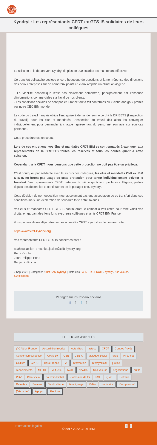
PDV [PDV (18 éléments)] (19, 377)
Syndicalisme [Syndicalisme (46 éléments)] (56, 384)
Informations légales (28, 426)
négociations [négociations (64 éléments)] (120, 370)
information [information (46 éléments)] (79, 363)
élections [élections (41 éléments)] (55, 391)
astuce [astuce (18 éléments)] (92, 348)
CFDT (85, 271)
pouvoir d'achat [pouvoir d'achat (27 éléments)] (55, 377)
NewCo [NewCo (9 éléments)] (83, 370)
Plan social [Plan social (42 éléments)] (33, 377)
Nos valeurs (121, 271)
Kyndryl (61, 271)
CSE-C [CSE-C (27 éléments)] (79, 355)
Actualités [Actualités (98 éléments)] (77, 348)
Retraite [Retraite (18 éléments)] (124, 377)
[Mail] (131, 426)
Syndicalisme (21, 275)
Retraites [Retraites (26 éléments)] (21, 384)
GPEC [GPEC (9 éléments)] (34, 363)
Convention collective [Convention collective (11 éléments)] (29, 355)
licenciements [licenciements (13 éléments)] (24, 370)
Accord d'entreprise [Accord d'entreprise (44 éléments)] (53, 348)
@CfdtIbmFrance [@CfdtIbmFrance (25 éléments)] (26, 348)
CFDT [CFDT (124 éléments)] (105, 348)
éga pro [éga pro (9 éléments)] (39, 391)
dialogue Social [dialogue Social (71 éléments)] (98, 355)
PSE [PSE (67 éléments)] (98, 377)
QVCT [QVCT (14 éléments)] (110, 377)
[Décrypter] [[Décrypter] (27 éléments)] (22, 391)
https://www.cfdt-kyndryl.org (32, 231)
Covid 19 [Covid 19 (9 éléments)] (52, 355)
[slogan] (78, 54)
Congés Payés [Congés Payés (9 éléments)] (123, 348)
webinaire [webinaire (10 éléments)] (107, 384)
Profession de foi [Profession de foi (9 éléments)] (80, 377)
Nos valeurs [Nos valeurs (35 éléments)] (100, 370)
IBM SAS (50, 271)
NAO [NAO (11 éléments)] (70, 370)
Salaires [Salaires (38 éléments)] (37, 384)
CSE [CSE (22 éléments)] (66, 355)
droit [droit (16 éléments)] (115, 355)
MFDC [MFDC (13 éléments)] (42, 370)
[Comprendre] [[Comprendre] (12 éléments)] (127, 384)
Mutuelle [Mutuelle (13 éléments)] (56, 370)
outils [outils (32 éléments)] (137, 370)
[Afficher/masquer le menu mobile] (150, 7)
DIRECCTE (96, 271)
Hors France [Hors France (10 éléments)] (51, 363)
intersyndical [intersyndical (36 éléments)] (99, 363)
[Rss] (126, 426)
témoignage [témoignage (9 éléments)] (76, 384)
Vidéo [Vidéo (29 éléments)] (92, 384)
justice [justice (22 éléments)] (116, 363)
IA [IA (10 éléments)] (66, 363)
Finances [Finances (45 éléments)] (128, 355)
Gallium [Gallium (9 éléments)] (20, 363)
